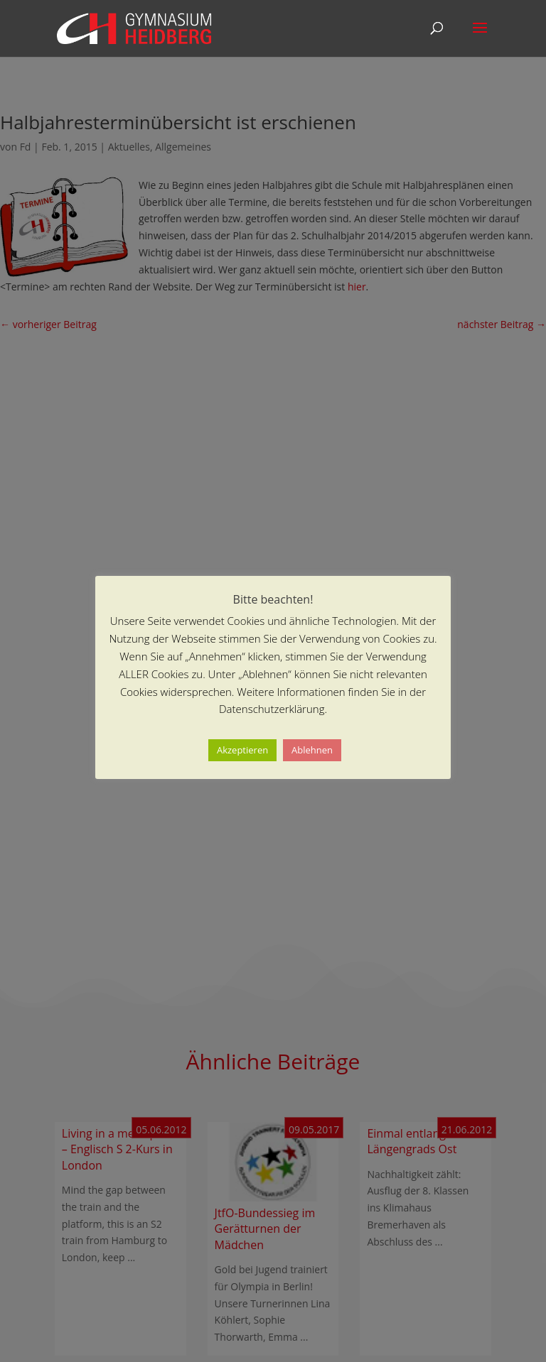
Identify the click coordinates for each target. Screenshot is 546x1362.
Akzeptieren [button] (242, 749)
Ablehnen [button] (312, 749)
